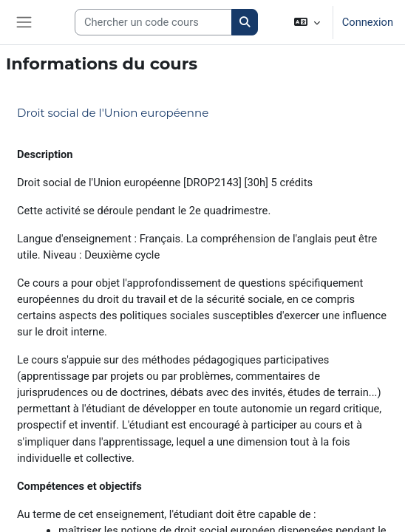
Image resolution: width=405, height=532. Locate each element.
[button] (306, 22)
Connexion (367, 22)
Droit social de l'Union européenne (112, 113)
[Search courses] (153, 22)
